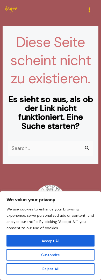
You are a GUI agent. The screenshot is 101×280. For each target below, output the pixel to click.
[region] (50, 235)
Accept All (50, 240)
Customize (50, 254)
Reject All (50, 269)
